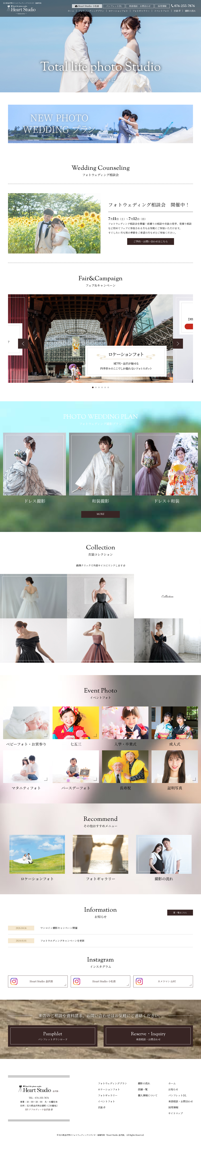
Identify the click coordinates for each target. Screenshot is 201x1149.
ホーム (71, 10)
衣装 (100, 1107)
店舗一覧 (143, 1089)
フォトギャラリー (141, 10)
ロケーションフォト (118, 10)
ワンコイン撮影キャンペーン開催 (58, 928)
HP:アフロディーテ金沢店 (37, 1109)
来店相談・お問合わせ (148, 1036)
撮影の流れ (190, 10)
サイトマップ (175, 1113)
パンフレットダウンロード (52, 1036)
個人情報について (148, 1095)
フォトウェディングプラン (91, 10)
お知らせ (173, 1089)
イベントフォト (161, 10)
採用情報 (173, 1107)
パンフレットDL (177, 1095)
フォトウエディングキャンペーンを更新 (62, 940)
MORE (100, 514)
